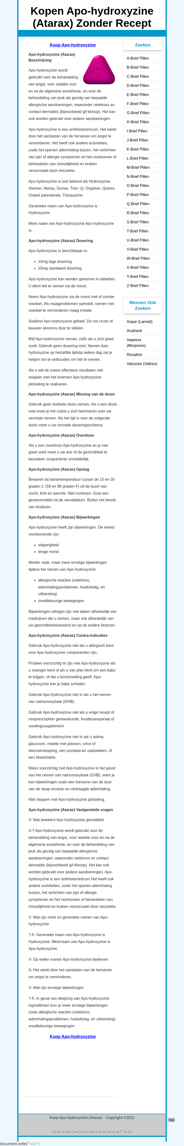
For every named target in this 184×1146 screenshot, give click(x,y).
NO (105, 1132)
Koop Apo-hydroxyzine (73, 45)
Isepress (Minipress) (136, 343)
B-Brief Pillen (138, 67)
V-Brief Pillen (138, 249)
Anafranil (134, 331)
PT (121, 1132)
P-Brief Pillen (138, 195)
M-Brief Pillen (138, 167)
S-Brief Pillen (138, 222)
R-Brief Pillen (138, 213)
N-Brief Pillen (138, 177)
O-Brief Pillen (138, 186)
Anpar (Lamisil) (140, 322)
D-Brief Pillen (138, 86)
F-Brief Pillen (138, 104)
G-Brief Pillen (138, 113)
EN (80, 1132)
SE (129, 1132)
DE (54, 1132)
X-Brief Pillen (138, 267)
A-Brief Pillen (138, 58)
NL (113, 1132)
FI (88, 1132)
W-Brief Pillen (138, 258)
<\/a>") (34, 1144)
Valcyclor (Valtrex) (142, 364)
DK (62, 1132)
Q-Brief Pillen (138, 204)
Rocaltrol (134, 355)
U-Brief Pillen (138, 240)
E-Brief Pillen (138, 95)
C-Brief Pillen (138, 76)
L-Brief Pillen (138, 158)
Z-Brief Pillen (138, 286)
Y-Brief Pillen (138, 277)
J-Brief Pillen (137, 140)
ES (71, 1132)
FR (95, 1132)
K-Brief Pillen (138, 149)
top (171, 1120)
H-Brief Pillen (138, 122)
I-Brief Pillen (137, 131)
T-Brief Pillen (138, 231)
